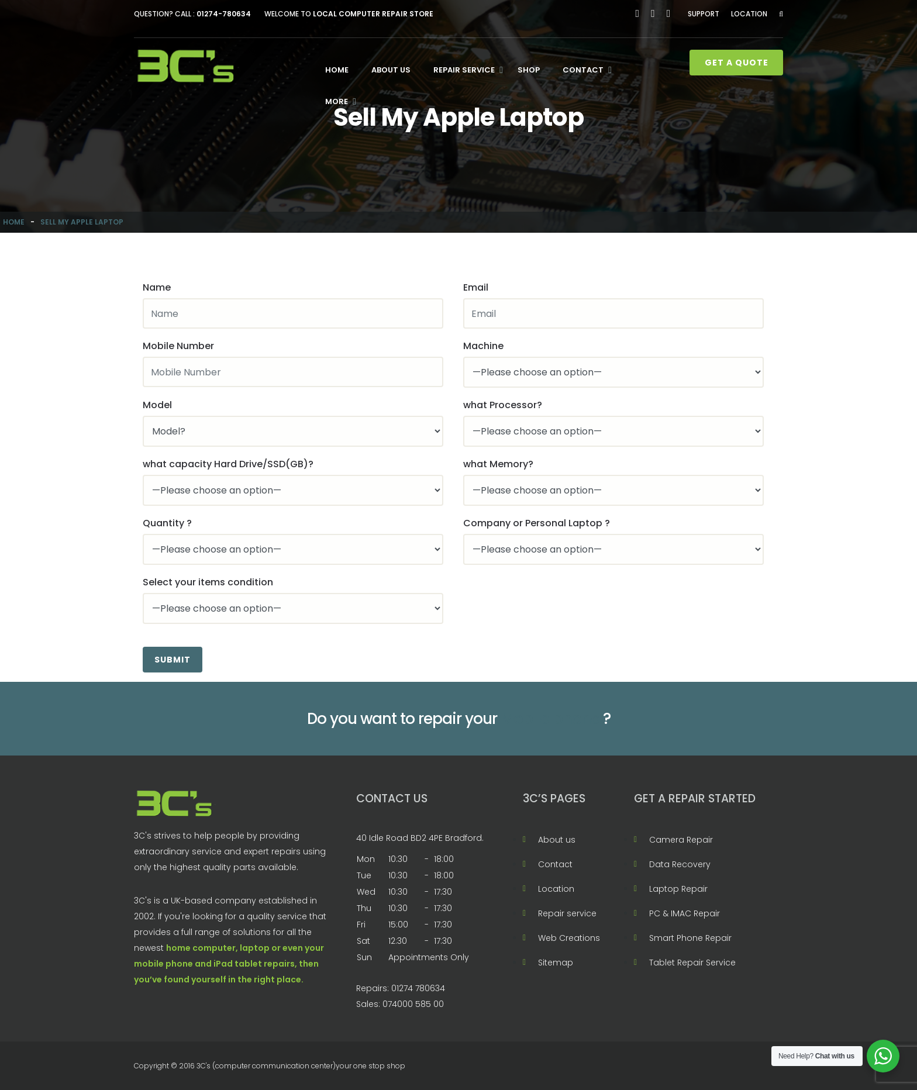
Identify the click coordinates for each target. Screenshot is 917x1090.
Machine (483, 346)
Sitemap (555, 962)
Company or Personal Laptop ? (536, 523)
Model (157, 405)
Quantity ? (167, 523)
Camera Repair (681, 840)
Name (157, 287)
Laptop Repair (678, 889)
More (336, 101)
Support (703, 14)
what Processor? (502, 405)
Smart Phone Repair (690, 938)
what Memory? (498, 464)
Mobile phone (550, 718)
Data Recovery (680, 864)
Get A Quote (736, 62)
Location (749, 14)
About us (391, 69)
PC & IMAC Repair (684, 913)
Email (475, 287)
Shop (529, 69)
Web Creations (569, 938)
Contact (583, 69)
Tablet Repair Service (692, 962)
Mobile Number (178, 346)
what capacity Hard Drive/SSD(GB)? (228, 464)
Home (337, 69)
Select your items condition (208, 582)
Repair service (464, 69)
